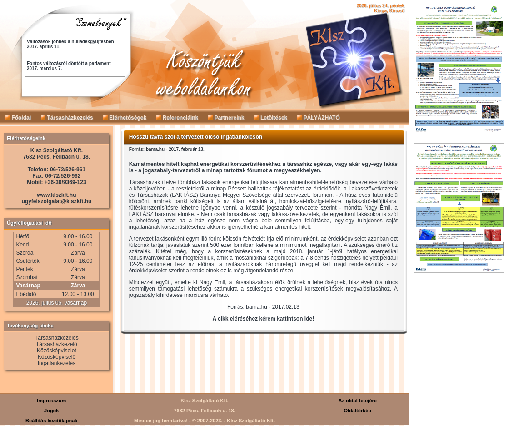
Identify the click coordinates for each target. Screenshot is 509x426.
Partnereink (226, 118)
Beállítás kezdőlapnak (51, 420)
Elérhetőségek (124, 118)
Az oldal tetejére (358, 400)
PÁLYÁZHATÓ (318, 118)
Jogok (51, 410)
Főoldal (18, 118)
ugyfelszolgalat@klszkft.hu (57, 201)
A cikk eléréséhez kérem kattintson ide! (263, 319)
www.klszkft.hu (56, 195)
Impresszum (51, 400)
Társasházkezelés (67, 118)
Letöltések (271, 118)
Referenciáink (177, 118)
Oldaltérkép (357, 410)
